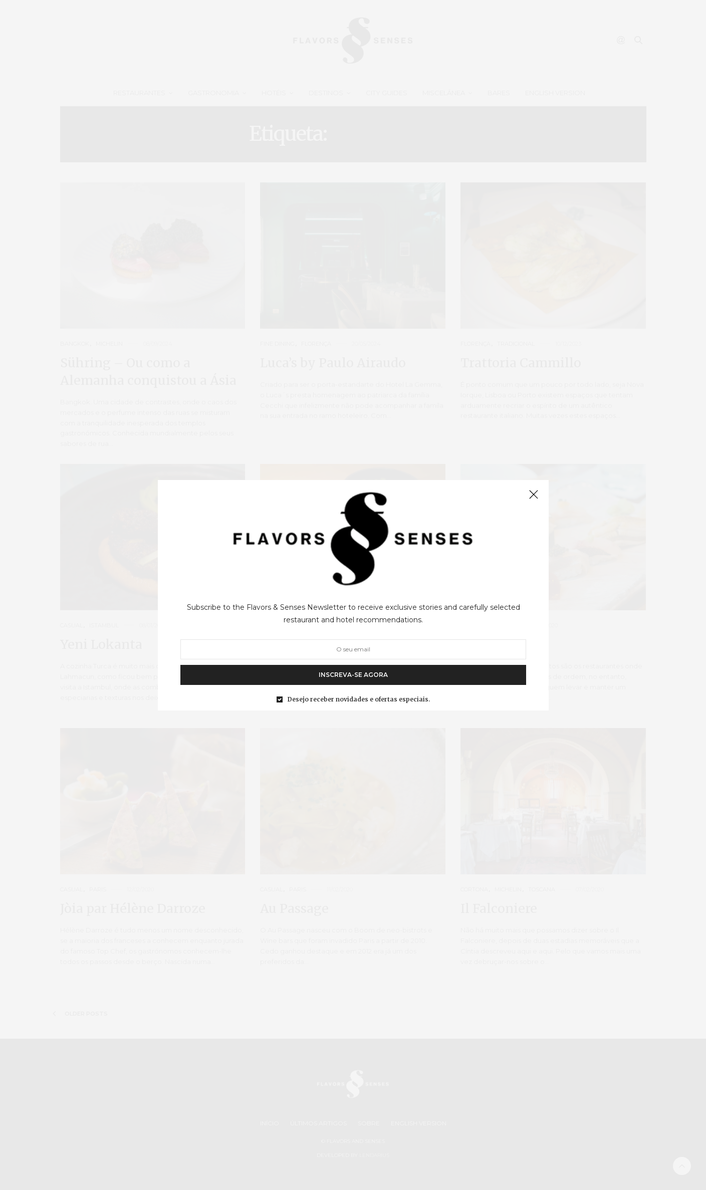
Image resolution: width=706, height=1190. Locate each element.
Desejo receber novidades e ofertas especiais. (359, 699)
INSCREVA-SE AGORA (353, 674)
